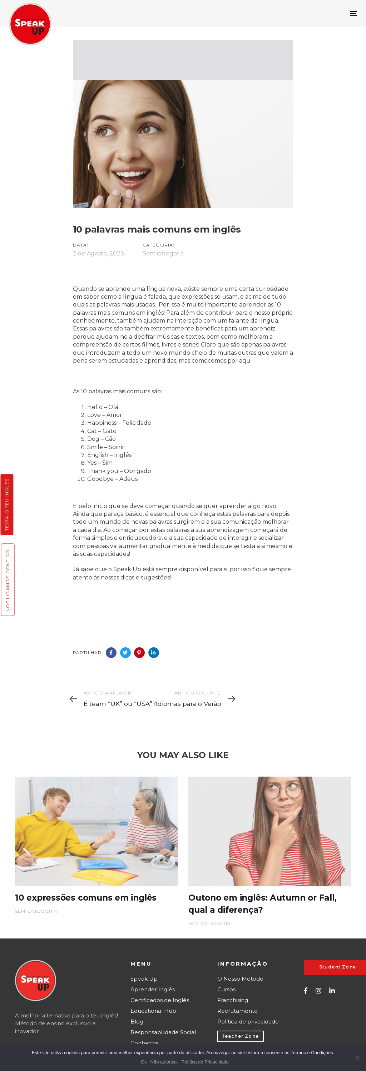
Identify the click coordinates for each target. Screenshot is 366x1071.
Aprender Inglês (152, 989)
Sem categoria (163, 253)
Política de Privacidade (205, 1062)
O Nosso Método (240, 978)
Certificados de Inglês (159, 1000)
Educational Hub (153, 1010)
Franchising (232, 1000)
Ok (144, 1062)
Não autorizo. (164, 1062)
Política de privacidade (248, 1021)
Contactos (144, 1043)
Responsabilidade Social (163, 1032)
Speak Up (144, 978)
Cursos (226, 989)
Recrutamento (237, 1010)
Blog (136, 1021)
